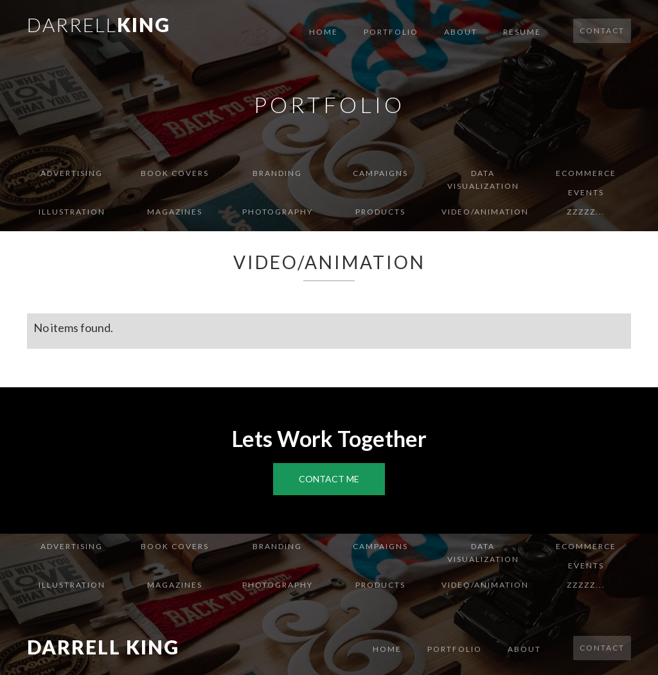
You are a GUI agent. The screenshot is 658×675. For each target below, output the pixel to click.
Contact (602, 30)
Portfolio (391, 32)
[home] (98, 23)
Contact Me (329, 478)
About (460, 32)
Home (323, 32)
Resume (522, 32)
